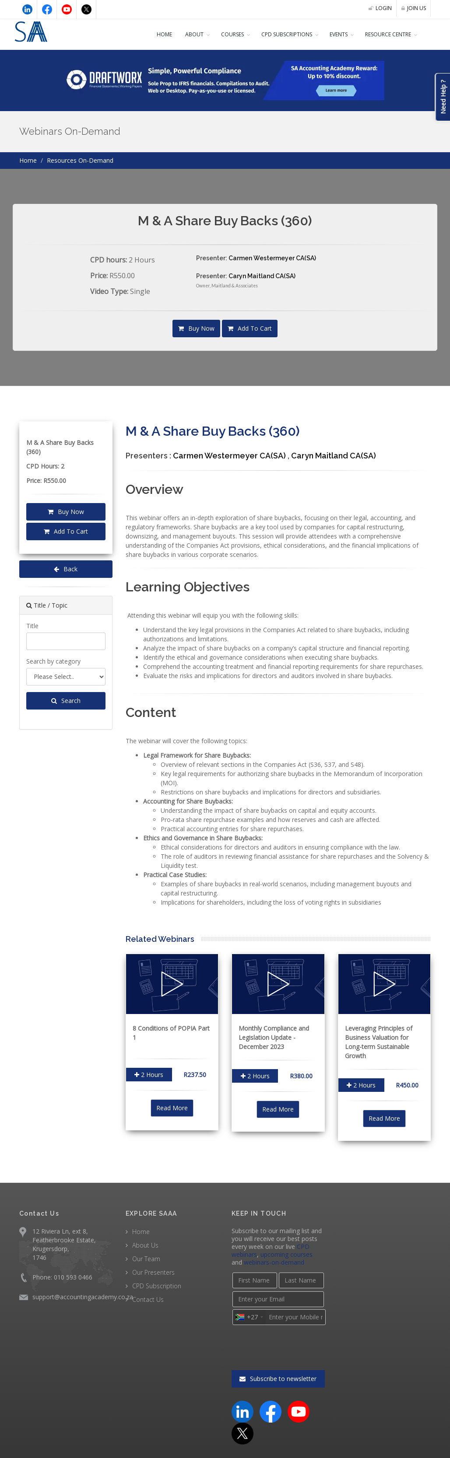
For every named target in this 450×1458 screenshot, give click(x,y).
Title (32, 625)
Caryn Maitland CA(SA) (261, 276)
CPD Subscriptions (276, 34)
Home (148, 34)
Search (66, 700)
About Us (145, 1235)
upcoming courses (284, 1245)
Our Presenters (153, 1262)
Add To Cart (249, 328)
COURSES (218, 34)
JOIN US (413, 8)
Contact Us (147, 1290)
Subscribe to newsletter (278, 1369)
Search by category (52, 660)
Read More (172, 1098)
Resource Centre (386, 34)
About (178, 34)
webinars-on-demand (260, 1253)
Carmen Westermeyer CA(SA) (271, 258)
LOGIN (378, 8)
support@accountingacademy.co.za (81, 1287)
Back (65, 569)
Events (331, 34)
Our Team (145, 1249)
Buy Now (197, 328)
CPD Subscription (156, 1276)
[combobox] (248, 1308)
